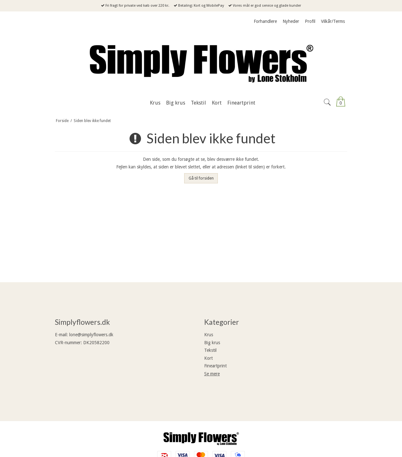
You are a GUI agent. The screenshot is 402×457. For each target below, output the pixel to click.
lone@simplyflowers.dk (91, 334)
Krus (208, 334)
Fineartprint (215, 365)
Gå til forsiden (201, 178)
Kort (208, 358)
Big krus (212, 342)
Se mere (212, 373)
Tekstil (210, 350)
